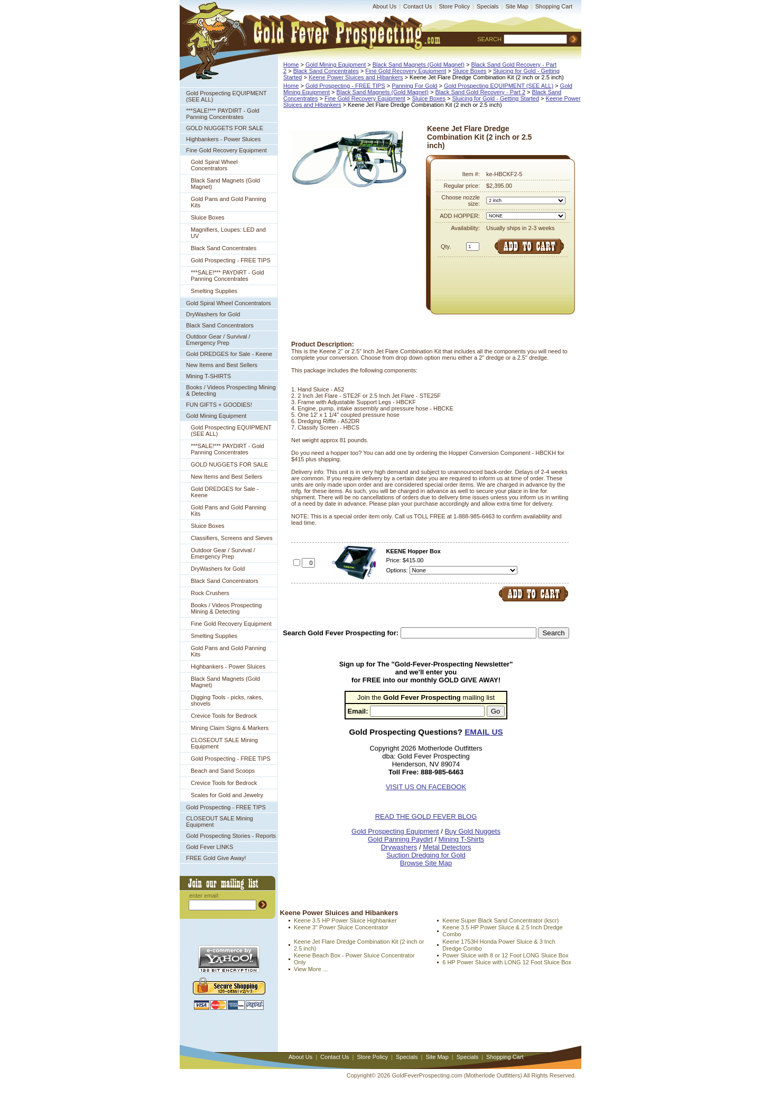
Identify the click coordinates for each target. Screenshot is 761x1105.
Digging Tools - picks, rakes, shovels (227, 700)
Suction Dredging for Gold (426, 855)
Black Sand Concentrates (223, 248)
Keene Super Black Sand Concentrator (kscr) (500, 920)
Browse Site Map (426, 863)
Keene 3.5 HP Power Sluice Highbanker (345, 920)
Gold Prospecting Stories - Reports (231, 836)
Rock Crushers (210, 593)
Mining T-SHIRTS (208, 376)
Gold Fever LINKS (209, 847)
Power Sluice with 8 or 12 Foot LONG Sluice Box (505, 955)
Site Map (516, 6)
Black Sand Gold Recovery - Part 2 (480, 92)
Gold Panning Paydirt (400, 839)
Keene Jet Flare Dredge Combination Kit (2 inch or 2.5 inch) (359, 945)
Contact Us (417, 6)
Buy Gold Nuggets (472, 831)
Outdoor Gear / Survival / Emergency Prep (218, 339)
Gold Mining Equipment (216, 416)
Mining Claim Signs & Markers (229, 728)
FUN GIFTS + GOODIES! (219, 404)
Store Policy (454, 6)
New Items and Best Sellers (221, 365)
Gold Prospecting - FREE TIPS (231, 260)
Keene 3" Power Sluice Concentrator (341, 927)
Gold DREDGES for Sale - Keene (229, 354)
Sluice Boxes (208, 217)
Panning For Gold (414, 86)
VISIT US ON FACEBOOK (426, 787)
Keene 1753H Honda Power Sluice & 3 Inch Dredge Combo (498, 945)
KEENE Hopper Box (413, 551)
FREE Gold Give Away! (216, 858)
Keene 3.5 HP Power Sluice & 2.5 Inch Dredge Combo (502, 930)
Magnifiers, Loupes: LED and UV (228, 232)
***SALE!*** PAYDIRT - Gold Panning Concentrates (222, 113)
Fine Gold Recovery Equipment (226, 150)
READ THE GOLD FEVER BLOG (426, 816)
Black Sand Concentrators (220, 325)
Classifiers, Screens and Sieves (232, 538)
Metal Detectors (447, 847)
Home (291, 64)
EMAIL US (484, 731)
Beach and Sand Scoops (223, 771)
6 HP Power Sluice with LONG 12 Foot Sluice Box (506, 962)
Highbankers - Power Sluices (223, 139)
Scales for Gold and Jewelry (227, 795)
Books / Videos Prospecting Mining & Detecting (231, 390)
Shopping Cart (553, 6)
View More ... (311, 969)
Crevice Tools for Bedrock (224, 716)
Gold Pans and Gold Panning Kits (228, 202)
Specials (488, 6)
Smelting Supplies (214, 291)
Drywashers (399, 847)
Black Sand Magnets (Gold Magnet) (225, 183)
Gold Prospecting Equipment (395, 831)
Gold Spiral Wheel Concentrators (214, 165)
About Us (384, 6)
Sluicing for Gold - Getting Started (495, 98)
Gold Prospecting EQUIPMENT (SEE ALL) (226, 96)
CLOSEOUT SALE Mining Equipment (224, 743)
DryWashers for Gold (213, 314)
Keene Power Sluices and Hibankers (356, 77)
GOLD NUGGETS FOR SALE (224, 128)
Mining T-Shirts (461, 839)
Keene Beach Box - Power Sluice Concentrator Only (354, 958)
